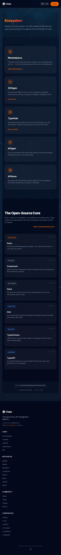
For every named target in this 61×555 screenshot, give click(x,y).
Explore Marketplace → (16, 69)
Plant (9, 289)
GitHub (4, 496)
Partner (4, 475)
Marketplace (15, 57)
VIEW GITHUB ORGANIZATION (44, 227)
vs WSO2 (5, 524)
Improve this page (25, 390)
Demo (55, 4)
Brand (4, 478)
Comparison (6, 471)
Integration (5, 468)
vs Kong (4, 517)
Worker (4, 464)
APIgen (12, 148)
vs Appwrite (6, 535)
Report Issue (38, 390)
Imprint (4, 485)
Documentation (7, 436)
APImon (12, 176)
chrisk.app (11, 425)
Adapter (4, 461)
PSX (9, 312)
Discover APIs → (13, 129)
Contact (4, 482)
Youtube (5, 503)
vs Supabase (6, 531)
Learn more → (12, 99)
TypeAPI (11, 358)
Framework (12, 266)
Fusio (8, 4)
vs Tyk (4, 521)
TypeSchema (13, 335)
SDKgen (12, 88)
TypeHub (13, 118)
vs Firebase (6, 528)
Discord (4, 506)
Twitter (4, 499)
